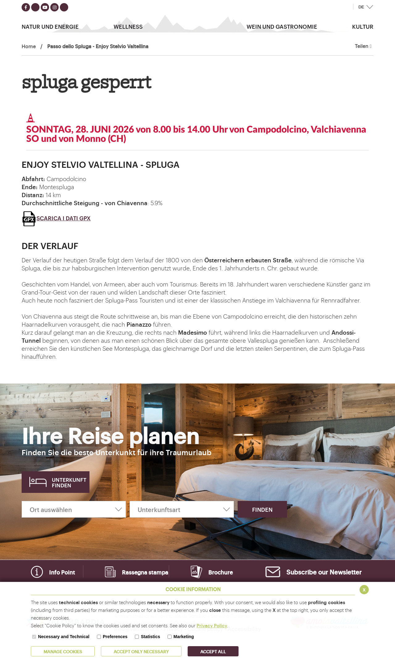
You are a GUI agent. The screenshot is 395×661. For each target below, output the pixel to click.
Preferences (115, 636)
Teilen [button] (363, 46)
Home (29, 46)
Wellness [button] (128, 26)
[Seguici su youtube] (45, 7)
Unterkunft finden (69, 482)
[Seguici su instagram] (54, 7)
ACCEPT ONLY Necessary (141, 651)
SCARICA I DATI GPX (56, 218)
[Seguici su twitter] (35, 7)
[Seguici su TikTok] (64, 7)
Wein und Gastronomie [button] (282, 26)
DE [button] (361, 7)
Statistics (150, 636)
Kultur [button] (362, 26)
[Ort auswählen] (74, 509)
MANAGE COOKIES (63, 651)
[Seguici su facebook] (26, 7)
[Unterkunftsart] (182, 509)
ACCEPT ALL (213, 651)
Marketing (183, 636)
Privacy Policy (212, 625)
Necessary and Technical (63, 636)
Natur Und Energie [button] (50, 26)
